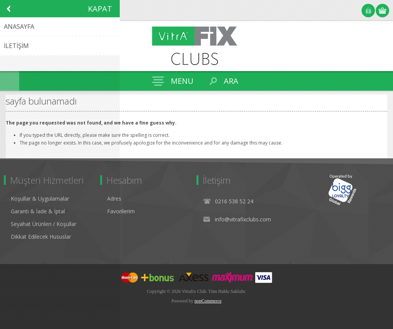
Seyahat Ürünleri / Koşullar (43, 224)
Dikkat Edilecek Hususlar (41, 236)
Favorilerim (121, 211)
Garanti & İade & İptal (38, 211)
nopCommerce (208, 301)
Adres (114, 198)
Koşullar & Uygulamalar (40, 198)
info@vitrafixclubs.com (243, 219)
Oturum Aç (368, 10)
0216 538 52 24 (234, 201)
